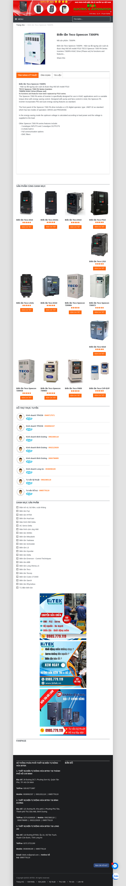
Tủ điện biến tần (26, 588)
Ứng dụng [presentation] (46, 75)
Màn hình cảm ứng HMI (28, 529)
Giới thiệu (31, 882)
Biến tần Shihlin (25, 533)
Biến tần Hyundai (26, 551)
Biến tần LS (24, 548)
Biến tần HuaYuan (26, 518)
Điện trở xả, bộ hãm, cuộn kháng (32, 507)
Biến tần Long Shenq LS (29, 566)
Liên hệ (80, 882)
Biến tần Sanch (25, 580)
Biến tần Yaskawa (26, 540)
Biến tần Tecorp (25, 573)
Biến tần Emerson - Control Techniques (35, 559)
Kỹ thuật (52, 882)
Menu (20, 19)
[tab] (27, 75)
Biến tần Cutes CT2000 (28, 577)
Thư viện (62, 882)
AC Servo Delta (25, 526)
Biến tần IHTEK (25, 515)
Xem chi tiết (27, 227)
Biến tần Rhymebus (27, 584)
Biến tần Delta (25, 555)
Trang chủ (20, 25)
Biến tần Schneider (27, 544)
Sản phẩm (42, 882)
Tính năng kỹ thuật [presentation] (27, 75)
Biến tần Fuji (24, 511)
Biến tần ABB (24, 562)
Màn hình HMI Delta (27, 522)
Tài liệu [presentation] (57, 75)
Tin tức (71, 882)
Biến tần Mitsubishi (27, 537)
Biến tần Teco (24, 569)
